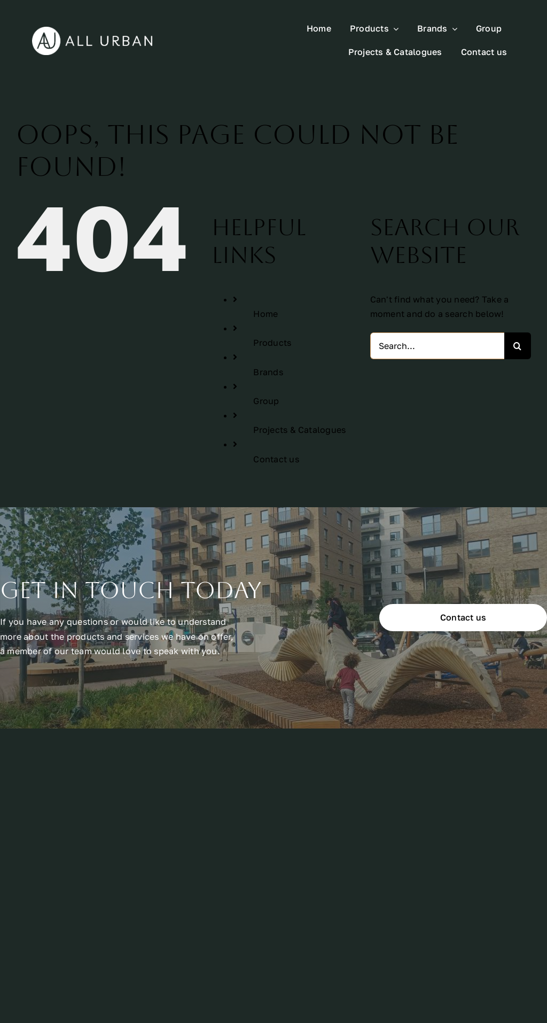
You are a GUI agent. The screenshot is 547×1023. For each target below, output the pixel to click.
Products (272, 342)
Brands (268, 372)
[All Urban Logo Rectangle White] (92, 31)
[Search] (517, 345)
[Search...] (437, 345)
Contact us (276, 459)
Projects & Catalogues (299, 429)
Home (265, 313)
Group (266, 401)
